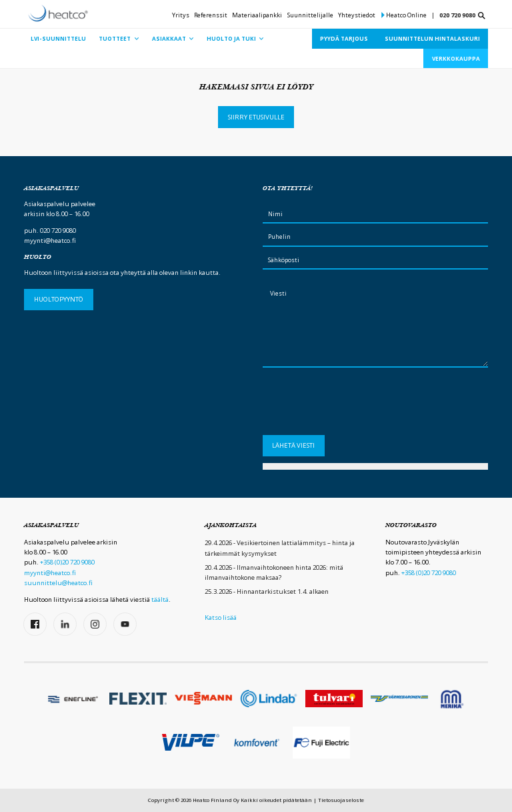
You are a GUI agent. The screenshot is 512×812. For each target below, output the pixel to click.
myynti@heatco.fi (50, 240)
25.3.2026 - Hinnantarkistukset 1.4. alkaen (267, 591)
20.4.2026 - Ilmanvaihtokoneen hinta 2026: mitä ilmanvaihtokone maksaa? (274, 572)
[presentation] (364, 404)
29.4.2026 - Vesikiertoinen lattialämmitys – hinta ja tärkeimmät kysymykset (280, 547)
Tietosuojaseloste (341, 800)
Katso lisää (221, 617)
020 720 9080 (457, 15)
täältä (160, 599)
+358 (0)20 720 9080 (67, 562)
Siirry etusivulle (256, 117)
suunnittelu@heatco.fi (58, 582)
